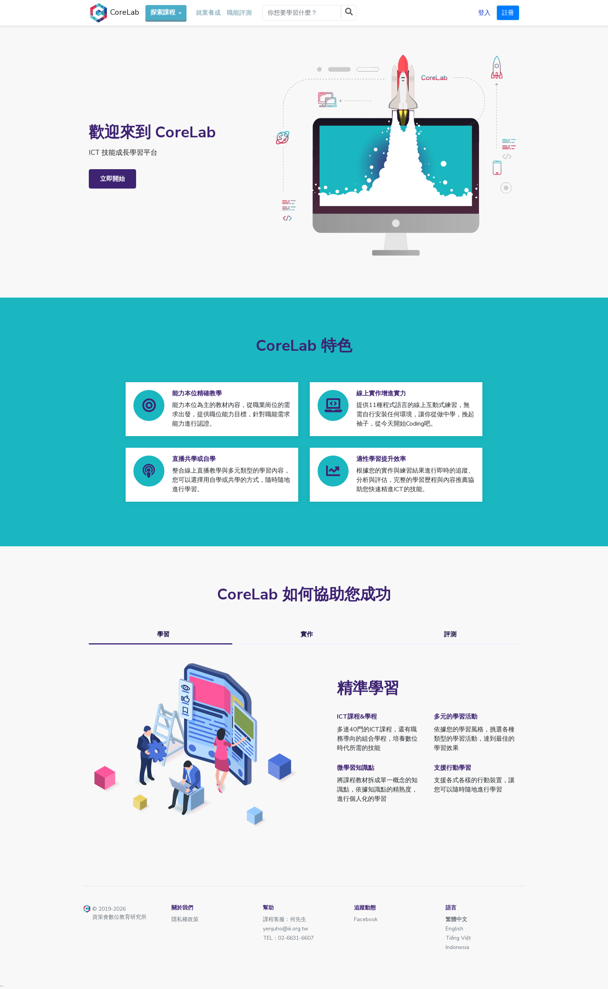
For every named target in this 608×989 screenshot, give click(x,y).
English (454, 928)
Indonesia (457, 947)
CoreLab (114, 13)
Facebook (366, 919)
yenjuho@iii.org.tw (285, 928)
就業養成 (208, 13)
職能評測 (239, 13)
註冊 (508, 13)
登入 (484, 13)
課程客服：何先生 (284, 919)
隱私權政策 (185, 919)
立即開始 (112, 179)
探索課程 (163, 12)
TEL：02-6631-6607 (288, 938)
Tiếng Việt (458, 938)
